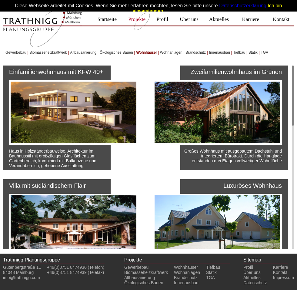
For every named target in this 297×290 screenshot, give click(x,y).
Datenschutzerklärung (242, 5)
